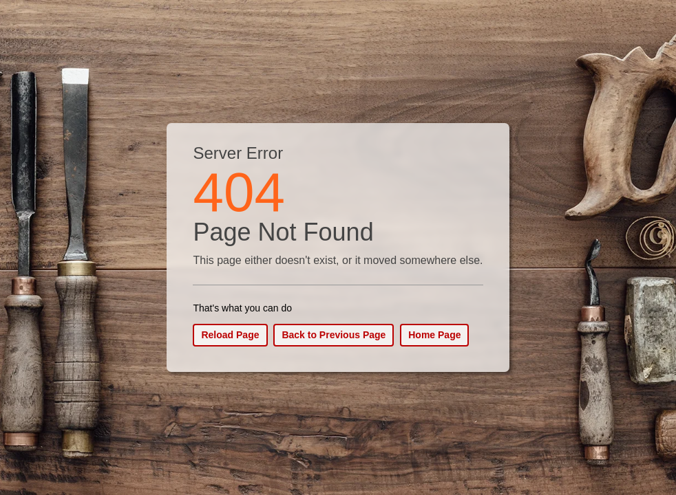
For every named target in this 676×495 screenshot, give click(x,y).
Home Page (434, 334)
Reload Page (230, 334)
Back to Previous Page (333, 334)
